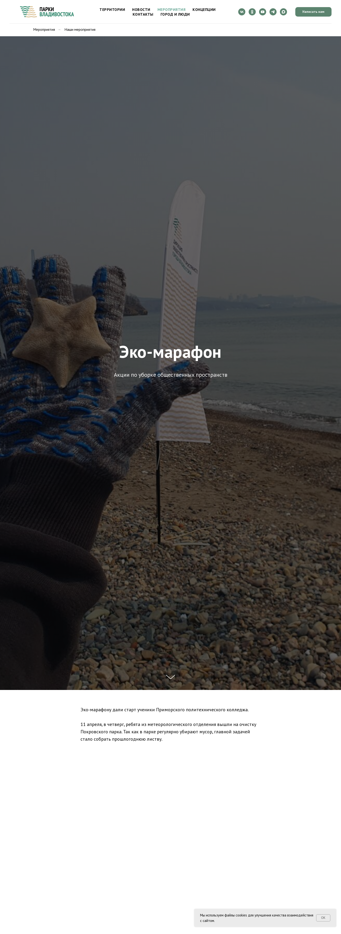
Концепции (204, 9)
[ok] (252, 11)
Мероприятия (171, 9)
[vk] (241, 11)
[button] (313, 12)
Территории (112, 9)
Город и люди (175, 14)
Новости (141, 9)
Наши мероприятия (79, 29)
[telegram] (273, 11)
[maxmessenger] (283, 11)
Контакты (143, 14)
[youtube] (262, 11)
